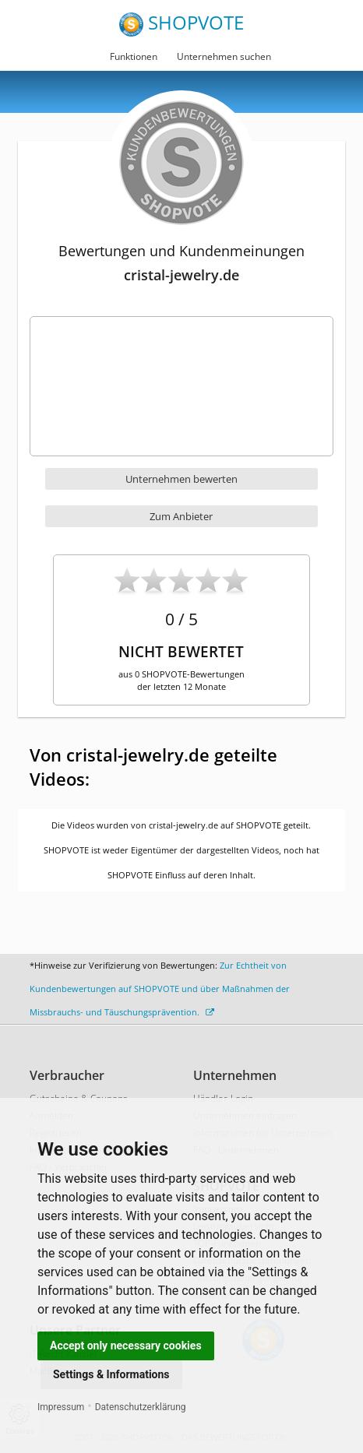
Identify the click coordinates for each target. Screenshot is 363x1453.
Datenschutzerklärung (140, 1407)
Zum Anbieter (181, 516)
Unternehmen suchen (224, 56)
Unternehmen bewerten (181, 479)
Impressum (60, 1407)
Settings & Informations (111, 1374)
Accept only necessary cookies (126, 1345)
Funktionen (133, 56)
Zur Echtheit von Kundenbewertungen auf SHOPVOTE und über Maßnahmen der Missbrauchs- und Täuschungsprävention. (160, 988)
